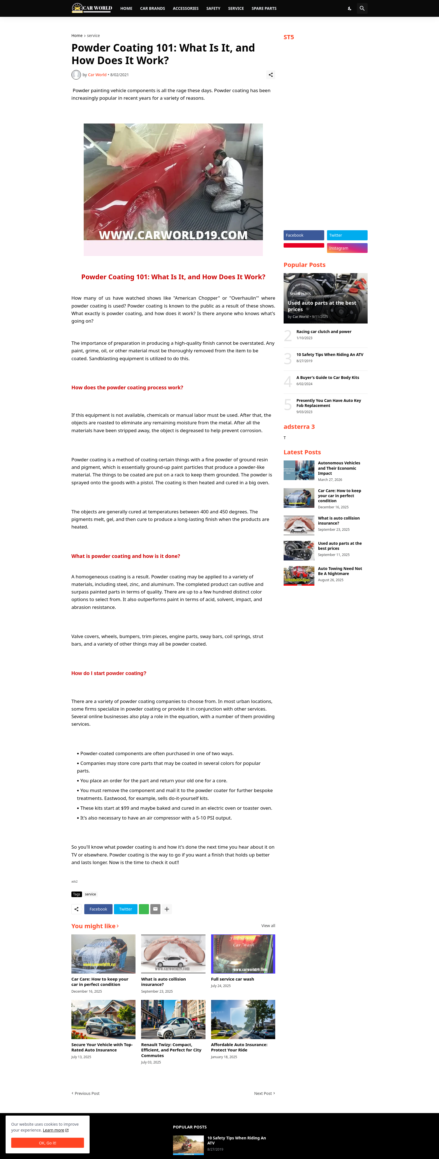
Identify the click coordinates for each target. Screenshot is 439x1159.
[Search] (362, 8)
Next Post (263, 1093)
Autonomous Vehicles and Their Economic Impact (339, 468)
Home (126, 8)
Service (236, 8)
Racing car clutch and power (324, 331)
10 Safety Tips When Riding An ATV (329, 354)
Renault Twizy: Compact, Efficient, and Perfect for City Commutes (171, 1050)
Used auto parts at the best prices (340, 546)
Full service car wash (232, 979)
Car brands (152, 8)
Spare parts (264, 8)
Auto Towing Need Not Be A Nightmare (340, 571)
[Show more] (167, 909)
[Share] (270, 74)
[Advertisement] (326, 138)
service (93, 36)
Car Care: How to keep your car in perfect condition (99, 981)
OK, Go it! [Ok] (47, 1143)
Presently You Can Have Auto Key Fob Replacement (328, 403)
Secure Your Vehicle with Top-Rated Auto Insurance (102, 1047)
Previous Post (87, 1093)
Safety (213, 8)
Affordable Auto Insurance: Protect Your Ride (239, 1047)
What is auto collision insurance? (163, 981)
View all (268, 926)
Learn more (53, 1130)
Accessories (186, 8)
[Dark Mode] (350, 8)
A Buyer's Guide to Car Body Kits (327, 377)
